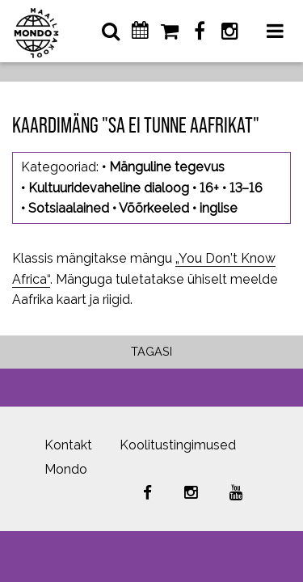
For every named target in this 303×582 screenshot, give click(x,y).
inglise (219, 208)
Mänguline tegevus (167, 167)
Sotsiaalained (68, 208)
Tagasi (151, 351)
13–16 (246, 188)
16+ (209, 188)
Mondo (65, 469)
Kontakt (68, 445)
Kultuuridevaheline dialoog (108, 188)
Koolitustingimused (178, 445)
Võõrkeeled (154, 208)
